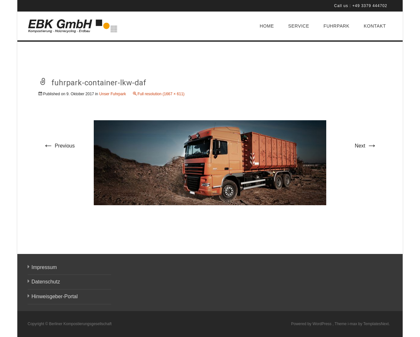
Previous (59, 145)
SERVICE (298, 26)
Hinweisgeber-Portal (54, 296)
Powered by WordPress (311, 324)
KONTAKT (375, 26)
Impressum (44, 267)
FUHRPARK (336, 26)
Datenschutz (45, 281)
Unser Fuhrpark (112, 94)
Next (366, 145)
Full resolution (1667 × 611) (160, 94)
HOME (267, 26)
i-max (353, 324)
